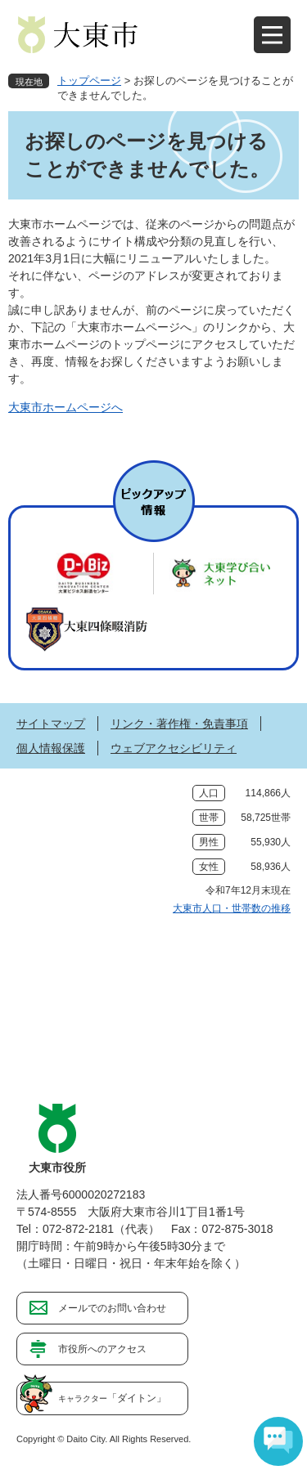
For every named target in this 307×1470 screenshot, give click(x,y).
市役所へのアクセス (102, 1349)
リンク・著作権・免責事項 (179, 723)
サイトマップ (50, 723)
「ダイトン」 (112, 1398)
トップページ (89, 80)
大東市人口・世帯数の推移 (232, 908)
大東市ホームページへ (65, 407)
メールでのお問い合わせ (112, 1308)
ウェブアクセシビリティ (174, 748)
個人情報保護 (50, 748)
